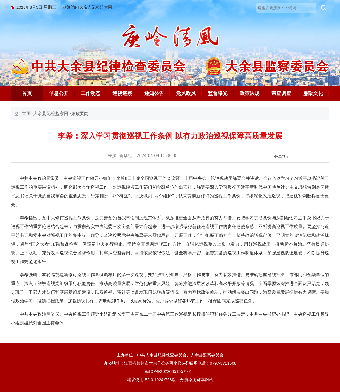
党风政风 (186, 93)
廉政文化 (313, 93)
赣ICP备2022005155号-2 (170, 371)
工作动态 (90, 93)
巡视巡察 (122, 93)
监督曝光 (218, 93)
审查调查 (281, 93)
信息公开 (59, 93)
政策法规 (249, 93)
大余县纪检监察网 (50, 113)
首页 (27, 93)
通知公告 (154, 93)
